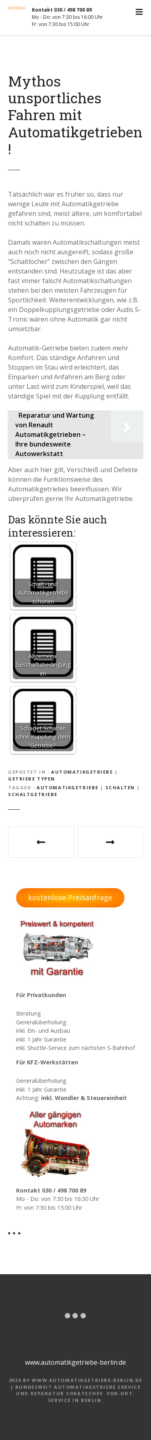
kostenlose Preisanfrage (70, 897)
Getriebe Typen (31, 779)
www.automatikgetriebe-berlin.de (75, 1362)
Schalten (120, 787)
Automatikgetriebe (82, 772)
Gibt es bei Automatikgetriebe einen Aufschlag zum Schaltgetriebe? (41, 842)
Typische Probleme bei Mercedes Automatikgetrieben (110, 842)
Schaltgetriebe (33, 794)
